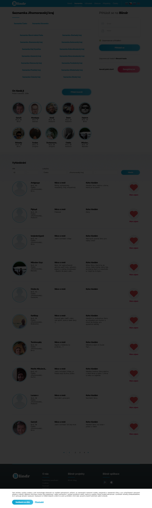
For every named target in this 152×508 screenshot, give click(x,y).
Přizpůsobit (39, 502)
